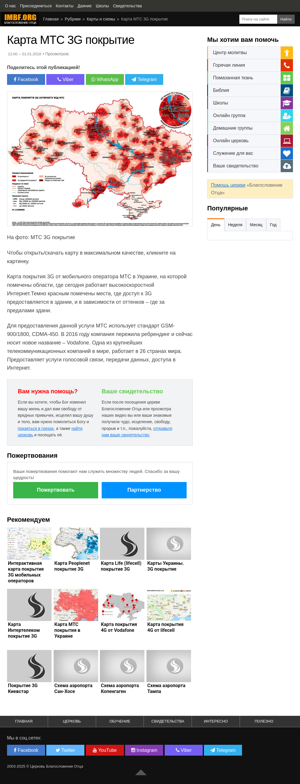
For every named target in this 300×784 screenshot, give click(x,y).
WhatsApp (104, 79)
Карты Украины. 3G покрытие (165, 566)
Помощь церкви (228, 185)
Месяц (256, 224)
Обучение (119, 721)
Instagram (144, 750)
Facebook (26, 79)
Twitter (65, 750)
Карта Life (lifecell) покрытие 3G (121, 566)
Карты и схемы (101, 19)
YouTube (105, 750)
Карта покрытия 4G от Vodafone (119, 627)
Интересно (216, 721)
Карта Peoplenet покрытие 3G (72, 566)
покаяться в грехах (36, 428)
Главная (51, 19)
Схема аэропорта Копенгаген (120, 688)
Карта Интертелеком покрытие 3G (24, 630)
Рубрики (73, 19)
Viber (65, 79)
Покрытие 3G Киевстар (23, 688)
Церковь (72, 721)
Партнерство (144, 490)
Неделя (235, 224)
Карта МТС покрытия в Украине (67, 630)
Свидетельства (167, 721)
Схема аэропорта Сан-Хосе (73, 688)
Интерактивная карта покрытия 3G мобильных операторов (26, 572)
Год (273, 224)
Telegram (144, 79)
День (215, 224)
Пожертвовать (55, 490)
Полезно (264, 721)
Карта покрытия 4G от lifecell (165, 627)
